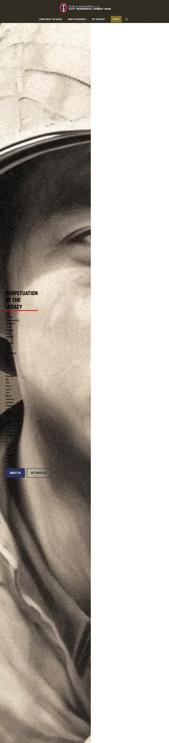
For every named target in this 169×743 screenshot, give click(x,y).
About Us (15, 404)
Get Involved (42, 404)
